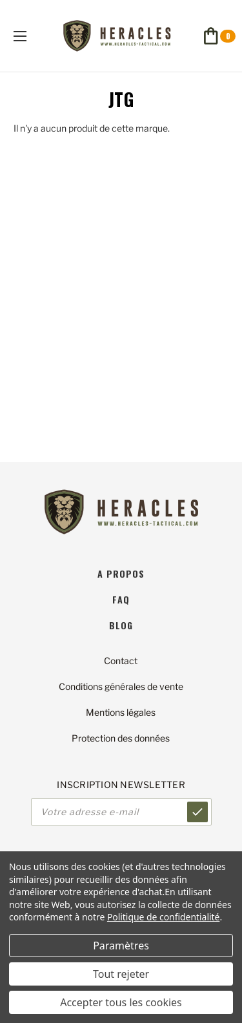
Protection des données (121, 738)
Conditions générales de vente (121, 686)
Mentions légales (121, 712)
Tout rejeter (121, 974)
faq (121, 599)
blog (121, 625)
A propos (121, 573)
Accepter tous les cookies (121, 1002)
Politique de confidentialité (163, 917)
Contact (120, 660)
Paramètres (121, 945)
